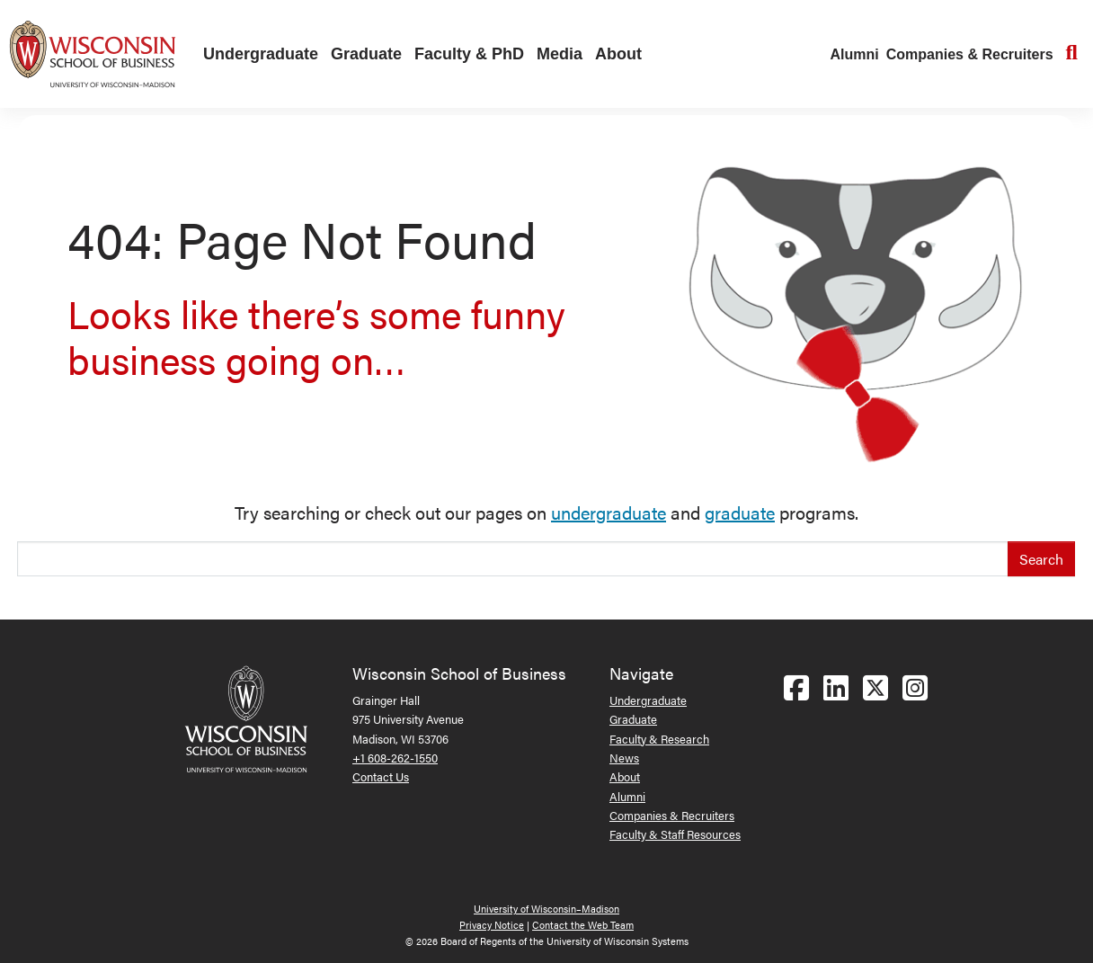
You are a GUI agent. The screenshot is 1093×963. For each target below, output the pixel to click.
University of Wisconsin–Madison (546, 908)
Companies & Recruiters (969, 54)
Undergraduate (260, 54)
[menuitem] (256, 55)
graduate (740, 512)
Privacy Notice (491, 925)
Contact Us (380, 776)
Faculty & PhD (469, 54)
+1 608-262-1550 (395, 757)
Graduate (366, 54)
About (618, 54)
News (624, 757)
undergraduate (608, 512)
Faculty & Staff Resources (675, 834)
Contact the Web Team (583, 925)
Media (559, 54)
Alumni (855, 54)
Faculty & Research (659, 738)
